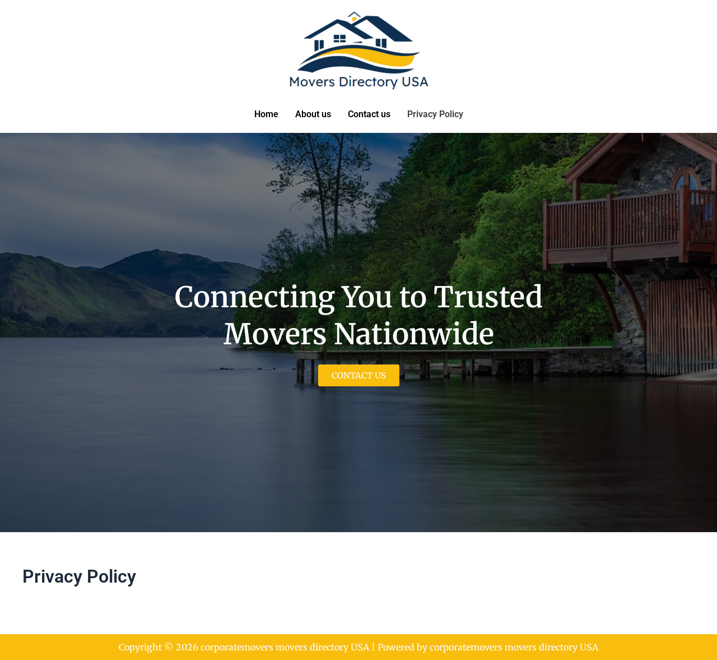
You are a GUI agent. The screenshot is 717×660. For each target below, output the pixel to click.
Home (266, 114)
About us (313, 114)
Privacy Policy (435, 114)
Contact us (369, 114)
